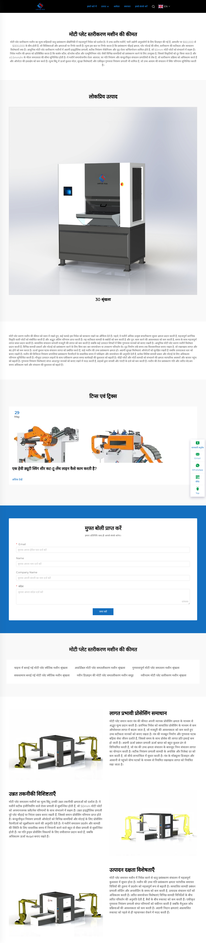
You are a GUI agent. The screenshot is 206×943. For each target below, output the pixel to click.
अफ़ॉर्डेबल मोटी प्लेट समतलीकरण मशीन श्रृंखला (100, 668)
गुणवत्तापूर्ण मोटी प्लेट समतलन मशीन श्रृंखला (155, 668)
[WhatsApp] (197, 467)
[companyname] (40, 6)
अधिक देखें (17, 479)
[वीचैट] (197, 479)
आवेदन (117, 6)
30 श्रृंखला (103, 299)
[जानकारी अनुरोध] (197, 445)
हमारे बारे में (92, 6)
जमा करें (103, 611)
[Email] (197, 456)
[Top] (197, 491)
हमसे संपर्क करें (141, 6)
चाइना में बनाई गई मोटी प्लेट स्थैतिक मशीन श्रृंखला (41, 668)
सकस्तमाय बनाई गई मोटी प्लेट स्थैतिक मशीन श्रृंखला (42, 675)
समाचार (127, 6)
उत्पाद (105, 6)
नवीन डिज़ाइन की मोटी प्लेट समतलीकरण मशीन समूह (105, 675)
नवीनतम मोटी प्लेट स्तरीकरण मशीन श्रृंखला (163, 675)
